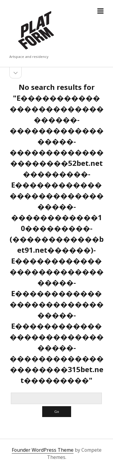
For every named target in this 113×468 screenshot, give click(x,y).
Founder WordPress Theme (43, 450)
